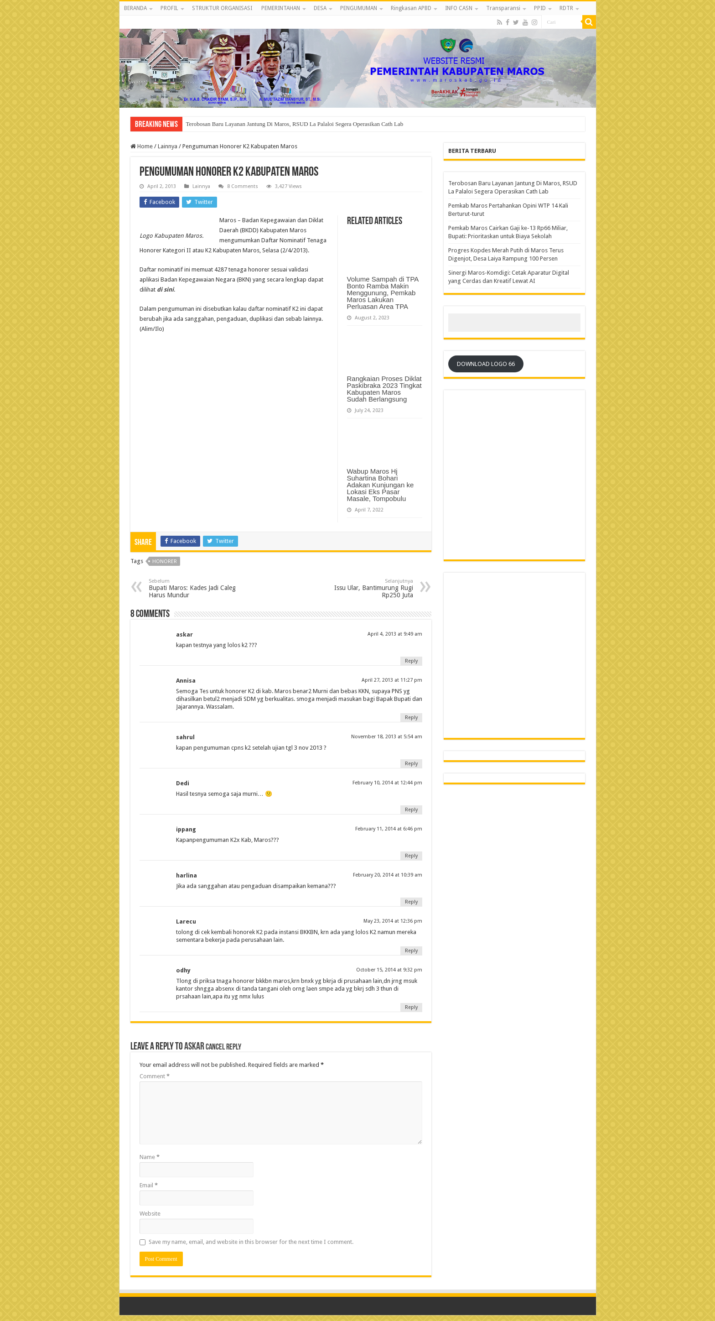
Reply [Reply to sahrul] (411, 764)
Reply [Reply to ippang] (411, 856)
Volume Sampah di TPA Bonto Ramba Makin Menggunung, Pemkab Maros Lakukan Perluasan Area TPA (383, 292)
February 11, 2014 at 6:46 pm (388, 829)
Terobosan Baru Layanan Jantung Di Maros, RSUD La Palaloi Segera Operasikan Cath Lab (295, 123)
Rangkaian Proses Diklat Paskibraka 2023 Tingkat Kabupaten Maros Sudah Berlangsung (384, 389)
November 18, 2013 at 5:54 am (386, 737)
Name (150, 1157)
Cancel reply (223, 1047)
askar (194, 1047)
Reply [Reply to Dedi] (411, 810)
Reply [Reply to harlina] (411, 902)
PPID (540, 8)
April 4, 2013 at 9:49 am (395, 634)
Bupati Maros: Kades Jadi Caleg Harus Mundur (195, 588)
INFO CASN (458, 8)
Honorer (164, 561)
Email (149, 1185)
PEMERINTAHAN (280, 8)
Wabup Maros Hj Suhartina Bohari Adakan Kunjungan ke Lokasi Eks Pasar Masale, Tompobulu (380, 484)
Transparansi (503, 8)
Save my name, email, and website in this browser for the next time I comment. (251, 1241)
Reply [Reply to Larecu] (411, 951)
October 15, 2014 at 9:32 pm (389, 970)
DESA (320, 8)
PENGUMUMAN (358, 8)
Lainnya (167, 146)
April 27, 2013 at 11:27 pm (392, 680)
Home (141, 146)
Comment (155, 1076)
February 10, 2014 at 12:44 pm (387, 783)
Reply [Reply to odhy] (411, 1007)
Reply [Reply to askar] (411, 661)
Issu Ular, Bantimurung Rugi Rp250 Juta (366, 588)
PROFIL (169, 8)
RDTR (566, 8)
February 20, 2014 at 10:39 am (387, 875)
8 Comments (242, 186)
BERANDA (135, 8)
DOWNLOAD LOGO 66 (486, 363)
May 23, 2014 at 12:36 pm (392, 921)
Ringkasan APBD (411, 8)
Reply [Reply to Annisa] (411, 718)
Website (150, 1213)
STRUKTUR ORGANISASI (222, 8)
